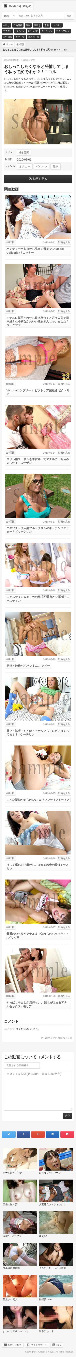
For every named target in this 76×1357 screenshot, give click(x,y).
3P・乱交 (32, 31)
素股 (46, 25)
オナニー (24, 166)
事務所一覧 (33, 37)
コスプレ (7, 31)
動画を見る (40, 178)
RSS (58, 1345)
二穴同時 (7, 37)
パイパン (20, 31)
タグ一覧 (20, 37)
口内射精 (17, 25)
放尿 (55, 166)
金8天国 (24, 152)
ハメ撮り (56, 25)
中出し (6, 25)
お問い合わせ (14, 1345)
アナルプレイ (63, 31)
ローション (46, 31)
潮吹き (37, 25)
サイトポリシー (39, 1345)
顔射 (28, 25)
